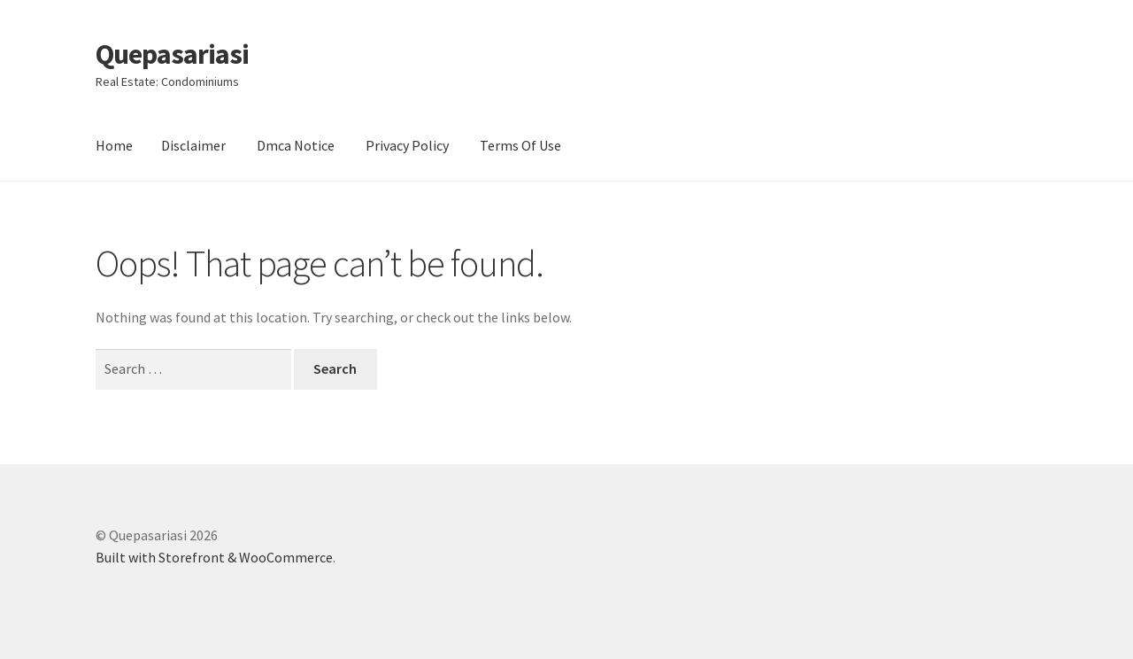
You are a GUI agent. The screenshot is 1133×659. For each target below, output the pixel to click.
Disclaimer (193, 145)
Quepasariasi (172, 54)
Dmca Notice (296, 145)
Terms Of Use (520, 145)
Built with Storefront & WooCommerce (214, 557)
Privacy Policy (407, 145)
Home (114, 145)
